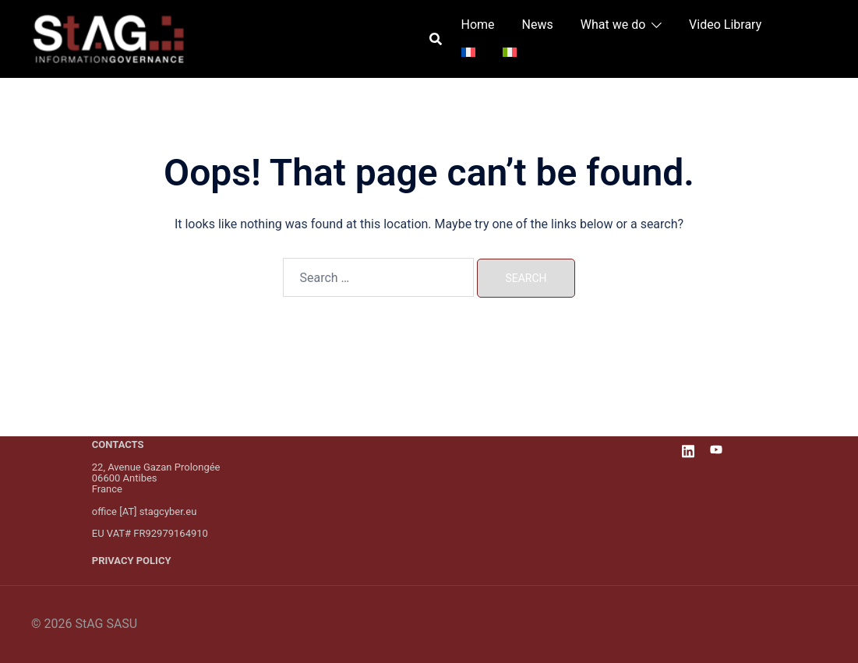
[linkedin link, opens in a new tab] (688, 449)
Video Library (725, 24)
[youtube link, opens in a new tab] (716, 449)
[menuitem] (468, 53)
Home (478, 24)
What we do (613, 24)
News (537, 24)
